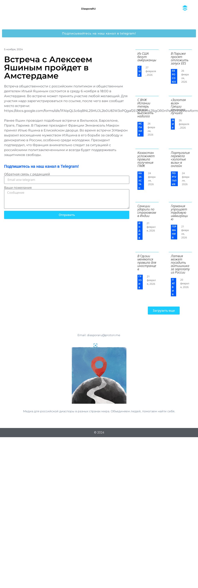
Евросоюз (174, 76)
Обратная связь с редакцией (27, 174)
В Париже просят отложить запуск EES (179, 58)
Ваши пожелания (18, 187)
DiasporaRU (88, 8)
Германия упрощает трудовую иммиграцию (179, 212)
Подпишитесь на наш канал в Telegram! (41, 166)
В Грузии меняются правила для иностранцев (146, 262)
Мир (173, 124)
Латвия (173, 287)
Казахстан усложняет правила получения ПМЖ (146, 159)
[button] (164, 311)
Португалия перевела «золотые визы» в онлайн (180, 159)
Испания (140, 129)
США (139, 71)
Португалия (174, 178)
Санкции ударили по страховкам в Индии (146, 211)
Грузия (140, 282)
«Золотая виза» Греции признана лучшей (178, 106)
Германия (174, 232)
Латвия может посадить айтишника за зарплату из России (180, 264)
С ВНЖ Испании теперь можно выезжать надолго (145, 108)
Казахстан (140, 180)
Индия (139, 230)
